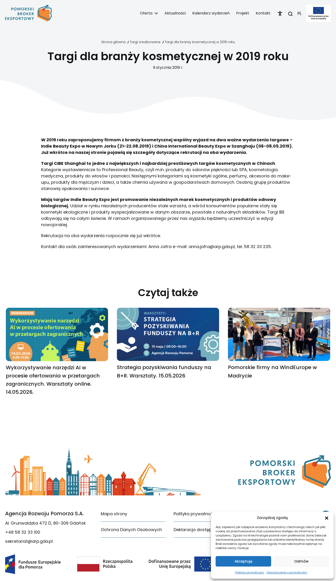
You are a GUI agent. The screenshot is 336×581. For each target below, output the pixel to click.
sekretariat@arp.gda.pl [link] (29, 541)
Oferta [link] (146, 13)
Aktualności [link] (175, 13)
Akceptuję (243, 561)
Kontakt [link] (263, 13)
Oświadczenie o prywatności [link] (286, 572)
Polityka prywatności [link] (249, 572)
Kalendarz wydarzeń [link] (211, 13)
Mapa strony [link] (114, 514)
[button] (326, 517)
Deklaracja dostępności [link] (198, 530)
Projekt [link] (242, 13)
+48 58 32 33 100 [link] (22, 532)
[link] (28, 13)
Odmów (301, 561)
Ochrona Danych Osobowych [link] (131, 530)
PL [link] (299, 13)
